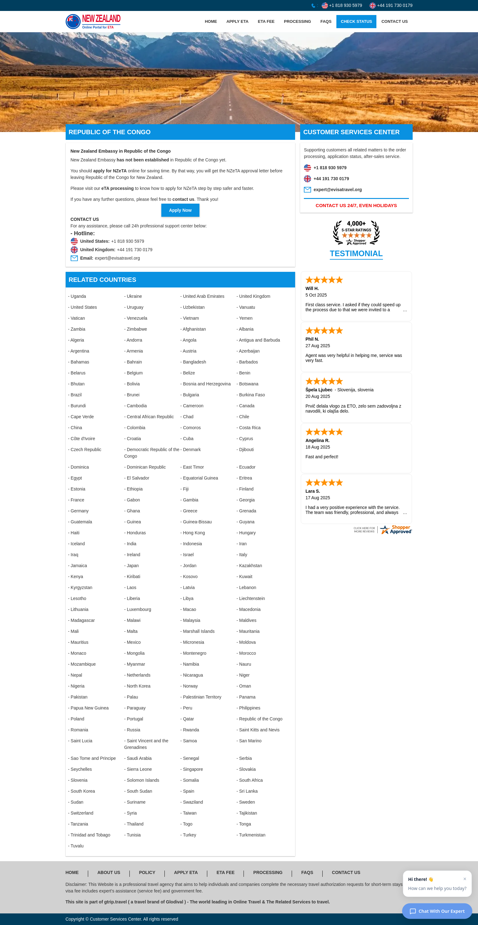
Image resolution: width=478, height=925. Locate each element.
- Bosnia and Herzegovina (205, 383)
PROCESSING (297, 21)
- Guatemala (80, 521)
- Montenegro (193, 653)
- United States (82, 307)
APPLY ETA (237, 21)
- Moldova (245, 642)
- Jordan (188, 565)
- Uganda (77, 296)
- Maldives (246, 620)
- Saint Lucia (80, 740)
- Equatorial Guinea (199, 477)
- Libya (187, 598)
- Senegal (189, 758)
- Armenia (133, 350)
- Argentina (78, 350)
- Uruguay (133, 307)
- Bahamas (78, 361)
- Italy (241, 554)
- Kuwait (244, 576)
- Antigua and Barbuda (258, 340)
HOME (211, 21)
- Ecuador (245, 467)
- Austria (188, 350)
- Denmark (190, 449)
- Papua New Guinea (88, 707)
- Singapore (191, 769)
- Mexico (132, 642)
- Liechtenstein (250, 598)
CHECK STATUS (356, 21)
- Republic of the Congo (259, 718)
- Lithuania (78, 609)
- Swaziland (191, 802)
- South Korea (81, 791)
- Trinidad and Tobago (89, 834)
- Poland (76, 718)
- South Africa (249, 780)
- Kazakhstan (249, 565)
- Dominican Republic (145, 467)
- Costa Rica (248, 427)
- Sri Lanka (247, 791)
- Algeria (76, 340)
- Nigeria (76, 686)
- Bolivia (132, 383)
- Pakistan (78, 696)
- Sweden (245, 802)
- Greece (188, 510)
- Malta (131, 631)
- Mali (73, 631)
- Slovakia (245, 769)
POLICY (147, 872)
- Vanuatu (245, 307)
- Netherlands (137, 675)
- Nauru (243, 664)
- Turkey (188, 834)
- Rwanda (189, 729)
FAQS (325, 21)
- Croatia (132, 438)
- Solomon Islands (141, 780)
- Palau (131, 696)
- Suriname (134, 802)
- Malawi (132, 620)
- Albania (244, 329)
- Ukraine (133, 296)
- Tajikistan (246, 813)
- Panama (245, 696)
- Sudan (75, 802)
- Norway (189, 686)
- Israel (187, 554)
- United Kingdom (253, 296)
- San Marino (248, 740)
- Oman (243, 686)
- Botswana (247, 383)
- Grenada (246, 510)
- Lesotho (77, 598)
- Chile (242, 416)
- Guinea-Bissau (196, 521)
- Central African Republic (149, 416)
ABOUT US (109, 872)
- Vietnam (189, 318)
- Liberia (132, 598)
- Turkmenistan (250, 834)
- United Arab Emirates (202, 296)
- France (76, 499)
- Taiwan (188, 813)
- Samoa (188, 740)
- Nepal (75, 675)
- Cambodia (135, 405)
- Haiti (74, 532)
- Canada (245, 405)
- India (130, 543)
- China (75, 427)
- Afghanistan (193, 329)
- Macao (188, 609)
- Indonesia (191, 543)
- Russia (132, 729)
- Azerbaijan (247, 350)
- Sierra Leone (138, 769)
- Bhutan (76, 383)
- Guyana (245, 521)
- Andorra (133, 340)
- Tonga (243, 823)
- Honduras (135, 532)
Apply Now (180, 210)
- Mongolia (134, 653)
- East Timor (192, 467)
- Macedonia (248, 609)
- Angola (188, 340)
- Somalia (189, 780)
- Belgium (133, 372)
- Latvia (187, 587)
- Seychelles (80, 769)
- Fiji (184, 488)
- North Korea (137, 686)
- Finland (244, 488)
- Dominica (78, 467)
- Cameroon (192, 405)
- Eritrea (244, 477)
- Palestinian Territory (200, 696)
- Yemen (244, 318)
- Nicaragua (191, 675)
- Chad (187, 416)
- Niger (242, 675)
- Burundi (77, 405)
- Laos (130, 587)
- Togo (186, 823)
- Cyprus (244, 438)
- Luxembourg (137, 609)
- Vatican (76, 318)
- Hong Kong (192, 532)
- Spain (187, 791)
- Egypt (75, 477)
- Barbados (247, 361)
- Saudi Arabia (138, 758)
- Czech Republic (85, 449)
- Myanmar (134, 664)
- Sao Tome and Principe (92, 758)
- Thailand (133, 823)
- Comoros (190, 427)
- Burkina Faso (250, 394)
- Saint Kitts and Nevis (257, 729)
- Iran (241, 543)
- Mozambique (82, 664)
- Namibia (189, 664)
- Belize (187, 372)
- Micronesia (192, 642)
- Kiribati (132, 576)
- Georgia (245, 499)
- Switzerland (80, 813)
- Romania (78, 729)
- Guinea (132, 521)
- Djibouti (245, 449)
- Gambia (189, 499)
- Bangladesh (193, 361)
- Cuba (187, 438)
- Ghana (132, 510)
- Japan (131, 565)
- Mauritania (247, 631)
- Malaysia (190, 620)
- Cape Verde (81, 416)
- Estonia (76, 488)
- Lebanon (246, 587)
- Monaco (77, 653)
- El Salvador (136, 477)
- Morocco (246, 653)
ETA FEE (266, 21)
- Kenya (75, 576)
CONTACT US (394, 21)
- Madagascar (81, 620)
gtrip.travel (115, 901)
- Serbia (244, 758)
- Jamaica (77, 565)
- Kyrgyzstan (80, 587)
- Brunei (131, 394)
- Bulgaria (189, 394)
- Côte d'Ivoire (81, 438)
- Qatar (187, 718)
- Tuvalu (76, 845)
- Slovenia (78, 780)
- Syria (130, 813)
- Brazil (75, 394)
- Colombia (134, 427)
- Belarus (77, 372)
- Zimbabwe (135, 329)
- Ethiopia (133, 488)
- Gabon (132, 499)
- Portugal (133, 718)
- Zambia (76, 329)
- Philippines (248, 707)
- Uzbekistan (192, 307)
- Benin (243, 372)
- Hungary (245, 532)
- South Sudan (138, 791)
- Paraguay (134, 707)
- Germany (78, 510)
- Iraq (73, 554)
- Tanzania (78, 823)
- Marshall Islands (197, 631)
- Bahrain (133, 361)
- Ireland (132, 554)
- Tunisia (132, 834)
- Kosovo (189, 576)
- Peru (186, 707)
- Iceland (76, 543)
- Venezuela (135, 318)
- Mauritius (78, 642)
